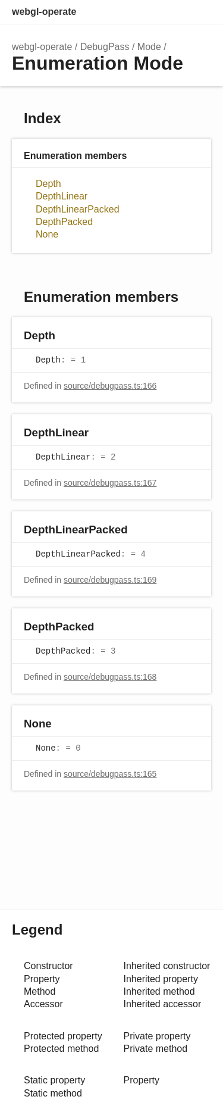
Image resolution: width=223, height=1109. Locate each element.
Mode (149, 47)
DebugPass (105, 47)
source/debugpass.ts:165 (110, 774)
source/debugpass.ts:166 (110, 386)
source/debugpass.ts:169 (110, 580)
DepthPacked (64, 222)
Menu (199, 12)
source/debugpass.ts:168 (110, 677)
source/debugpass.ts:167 (110, 483)
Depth (48, 184)
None (47, 234)
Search (149, 12)
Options (173, 12)
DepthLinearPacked (78, 209)
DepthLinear (61, 196)
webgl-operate (44, 12)
